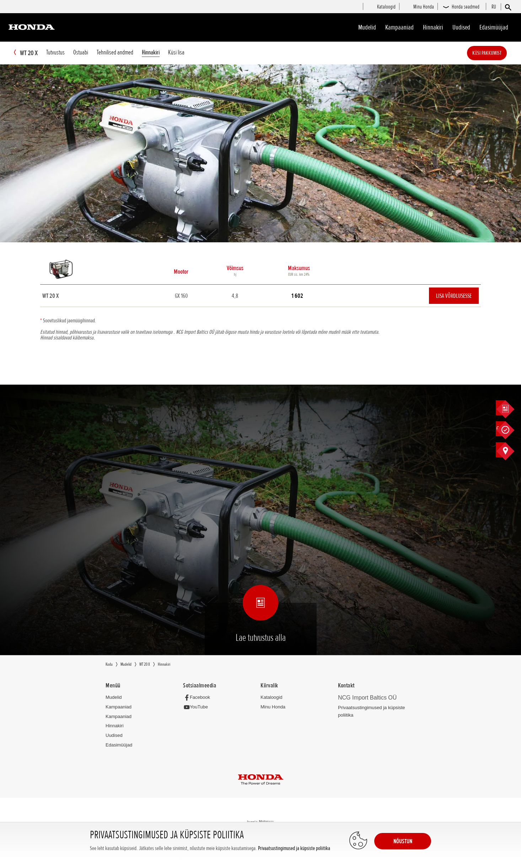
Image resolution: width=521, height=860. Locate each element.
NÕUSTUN (402, 841)
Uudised (461, 27)
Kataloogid (271, 697)
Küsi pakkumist (497, 53)
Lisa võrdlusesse (454, 296)
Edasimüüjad (493, 27)
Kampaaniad (118, 707)
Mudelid (367, 27)
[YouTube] (197, 707)
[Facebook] (198, 697)
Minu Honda (272, 707)
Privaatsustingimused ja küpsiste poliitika (294, 848)
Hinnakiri (433, 27)
